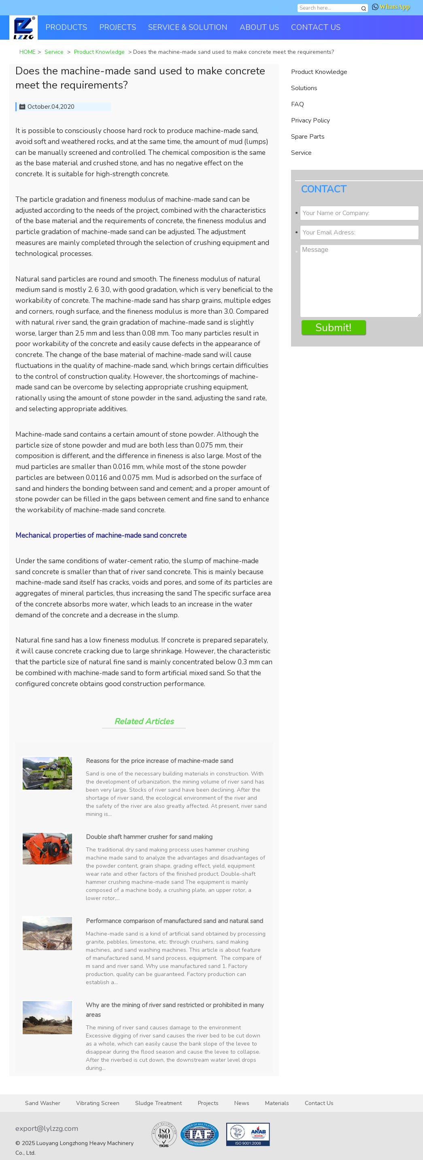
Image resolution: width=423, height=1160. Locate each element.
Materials (277, 1103)
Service (301, 152)
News (241, 1103)
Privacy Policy (310, 120)
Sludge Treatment (158, 1103)
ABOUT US (259, 27)
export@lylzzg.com (46, 1128)
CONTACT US (315, 27)
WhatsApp (391, 7)
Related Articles (144, 721)
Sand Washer (42, 1103)
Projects (208, 1103)
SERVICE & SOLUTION (187, 27)
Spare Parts (308, 136)
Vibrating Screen (97, 1103)
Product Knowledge (319, 72)
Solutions (304, 88)
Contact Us (319, 1103)
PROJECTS (117, 27)
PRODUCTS (66, 27)
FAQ (297, 104)
